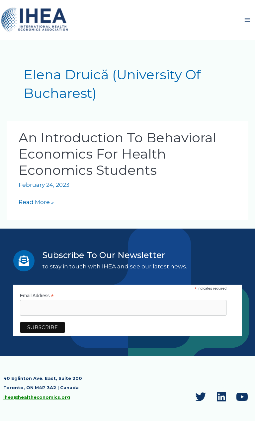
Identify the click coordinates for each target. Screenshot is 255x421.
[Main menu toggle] (247, 20)
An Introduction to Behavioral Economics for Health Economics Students (117, 154)
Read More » (36, 203)
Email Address (37, 297)
